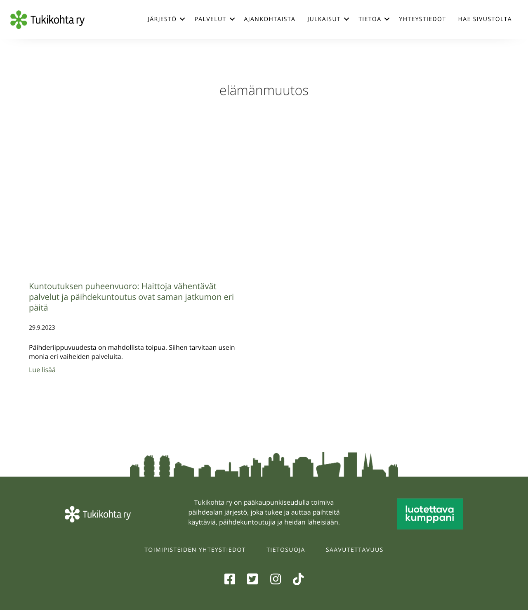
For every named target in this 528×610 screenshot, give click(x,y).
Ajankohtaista (270, 19)
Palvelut (210, 19)
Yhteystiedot (422, 19)
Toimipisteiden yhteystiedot (195, 550)
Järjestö (162, 19)
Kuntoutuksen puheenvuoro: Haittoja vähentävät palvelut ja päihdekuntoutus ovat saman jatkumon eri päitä (131, 296)
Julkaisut (324, 19)
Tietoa (369, 19)
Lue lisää (42, 369)
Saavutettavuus (355, 550)
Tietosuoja (285, 550)
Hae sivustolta (485, 19)
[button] (182, 19)
